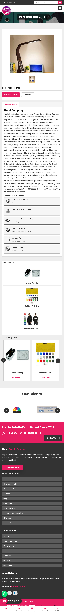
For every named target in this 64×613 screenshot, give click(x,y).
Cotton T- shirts (32, 306)
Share (27, 94)
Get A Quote (10, 94)
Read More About (12, 467)
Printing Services (10, 546)
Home (6, 479)
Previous (3, 360)
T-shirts (6, 536)
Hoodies (6, 560)
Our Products (9, 489)
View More (7, 565)
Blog (5, 498)
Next (58, 360)
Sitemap (7, 518)
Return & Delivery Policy (13, 513)
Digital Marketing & (48, 606)
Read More (17, 377)
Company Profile (10, 105)
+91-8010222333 (10, 2)
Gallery (6, 494)
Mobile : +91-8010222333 (12, 581)
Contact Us (8, 503)
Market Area (8, 523)
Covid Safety (32, 283)
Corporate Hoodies (32, 329)
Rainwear (7, 556)
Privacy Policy (9, 508)
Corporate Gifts (10, 541)
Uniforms (7, 551)
